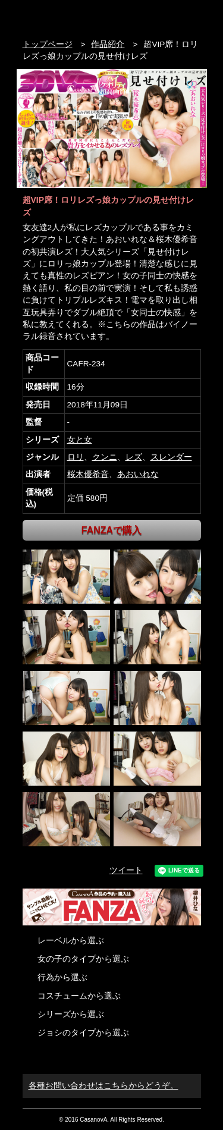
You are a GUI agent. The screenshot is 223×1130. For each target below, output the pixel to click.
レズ (133, 457)
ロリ (75, 457)
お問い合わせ (195, 16)
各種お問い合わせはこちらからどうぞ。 (103, 1085)
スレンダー (171, 457)
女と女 (79, 439)
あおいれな (138, 474)
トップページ (48, 44)
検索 (172, 16)
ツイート (126, 870)
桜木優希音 (88, 474)
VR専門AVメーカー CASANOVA (73, 16)
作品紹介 (107, 44)
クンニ (104, 457)
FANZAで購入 (111, 530)
